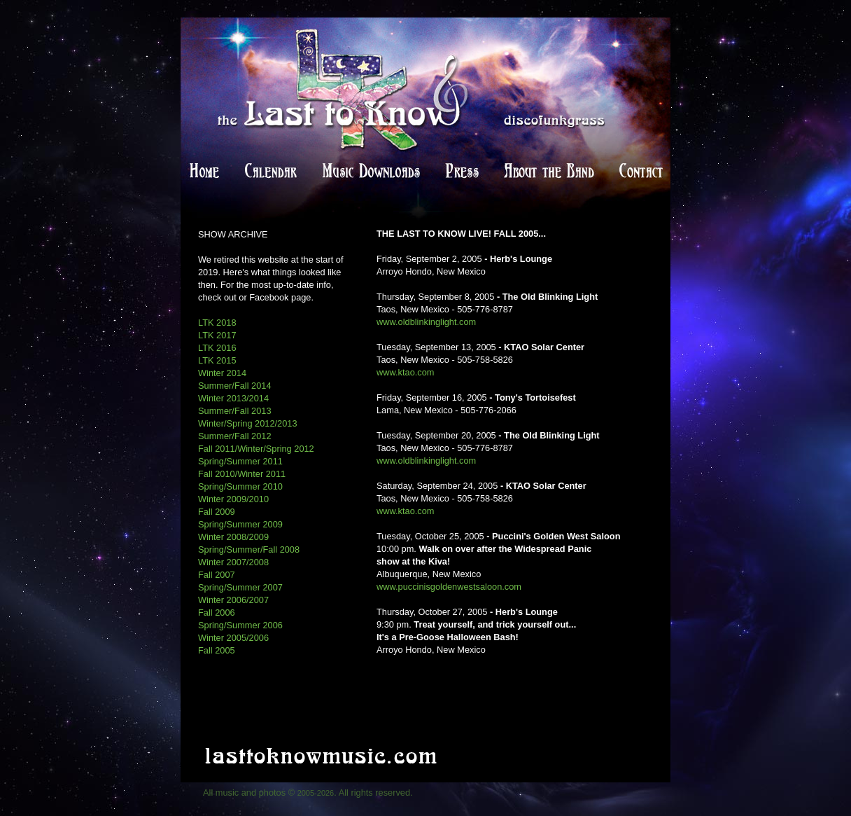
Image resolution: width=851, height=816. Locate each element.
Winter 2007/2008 (233, 562)
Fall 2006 (216, 612)
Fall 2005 (216, 650)
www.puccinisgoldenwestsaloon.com (449, 586)
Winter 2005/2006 (233, 637)
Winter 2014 (222, 373)
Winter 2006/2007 (233, 600)
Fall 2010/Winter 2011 (242, 474)
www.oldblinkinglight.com (426, 322)
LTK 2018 (217, 322)
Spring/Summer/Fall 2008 (249, 549)
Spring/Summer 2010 (240, 486)
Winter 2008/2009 (233, 537)
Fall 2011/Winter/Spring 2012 (256, 448)
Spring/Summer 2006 (240, 625)
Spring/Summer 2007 (240, 587)
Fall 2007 (216, 574)
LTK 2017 (217, 335)
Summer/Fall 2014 (235, 385)
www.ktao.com (406, 372)
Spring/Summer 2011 (240, 461)
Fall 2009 (216, 511)
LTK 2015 (217, 360)
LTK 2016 (217, 348)
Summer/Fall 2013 (235, 411)
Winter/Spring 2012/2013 (247, 423)
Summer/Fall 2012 (235, 436)
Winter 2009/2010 (233, 499)
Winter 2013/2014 (233, 398)
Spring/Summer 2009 (240, 524)
